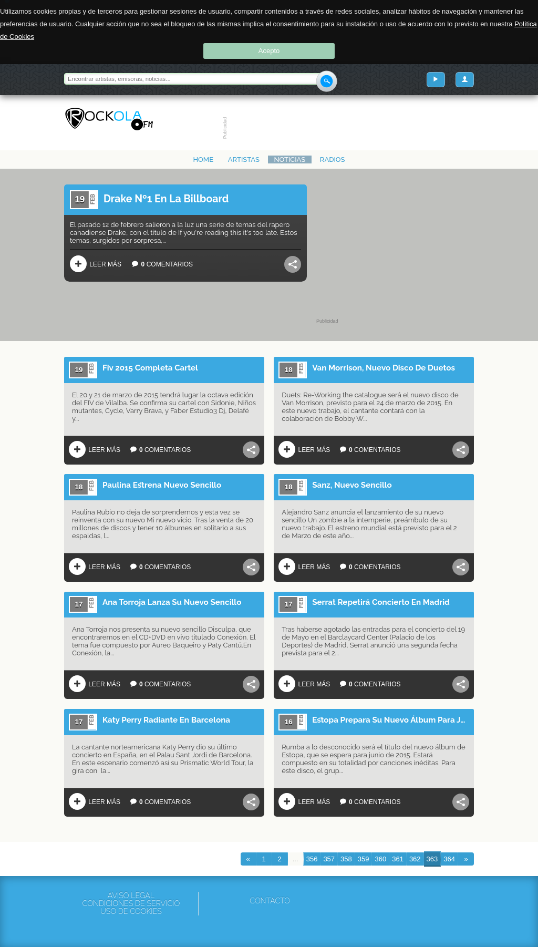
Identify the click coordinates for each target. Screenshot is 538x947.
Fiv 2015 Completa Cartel (150, 368)
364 (449, 859)
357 (329, 859)
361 (398, 859)
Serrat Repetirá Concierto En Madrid (381, 602)
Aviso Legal (131, 896)
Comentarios (160, 263)
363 (432, 859)
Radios (332, 159)
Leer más (95, 263)
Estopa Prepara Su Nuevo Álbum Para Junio (390, 720)
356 (312, 859)
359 (363, 859)
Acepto (269, 51)
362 (415, 859)
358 (346, 859)
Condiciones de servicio (131, 904)
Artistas (244, 159)
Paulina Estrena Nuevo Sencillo (161, 485)
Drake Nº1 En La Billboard (166, 199)
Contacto (270, 901)
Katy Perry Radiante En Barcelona (166, 720)
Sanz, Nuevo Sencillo (352, 485)
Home (203, 159)
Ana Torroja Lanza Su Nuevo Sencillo (171, 602)
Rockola (109, 119)
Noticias (290, 159)
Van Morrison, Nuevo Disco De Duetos (383, 368)
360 (380, 859)
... (295, 859)
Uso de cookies (131, 911)
